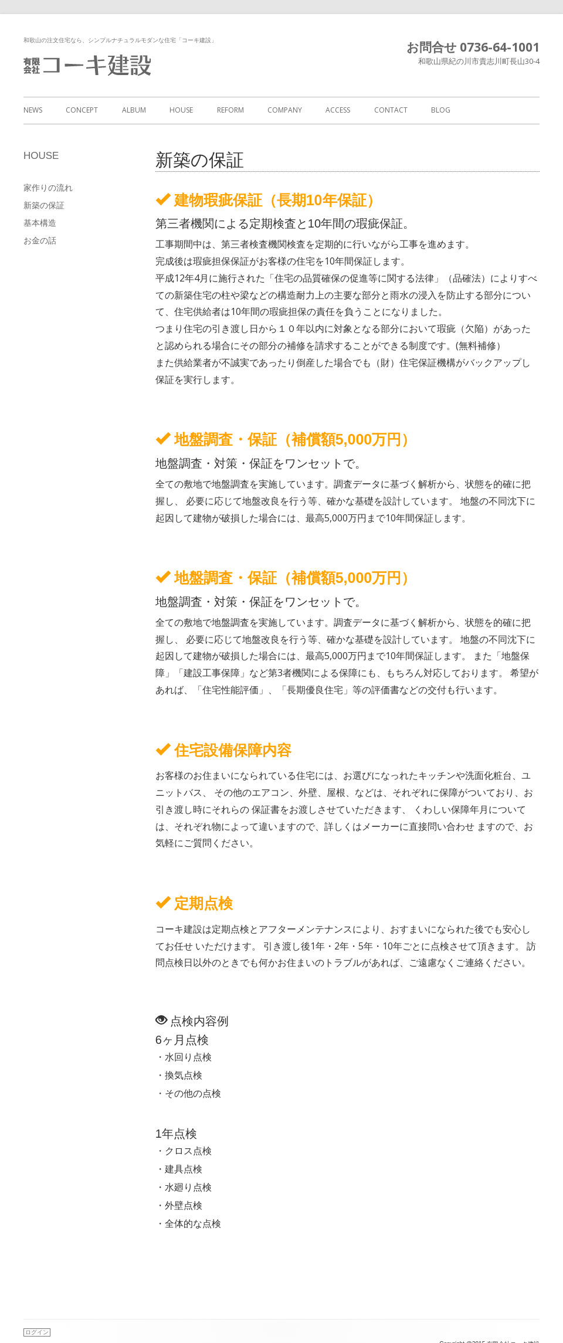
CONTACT (391, 110)
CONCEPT (82, 110)
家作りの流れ (48, 187)
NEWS (32, 110)
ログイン (37, 1332)
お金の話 (39, 240)
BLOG (440, 110)
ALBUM (134, 110)
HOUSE (181, 110)
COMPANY (284, 110)
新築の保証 (44, 205)
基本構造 (39, 222)
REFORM (230, 110)
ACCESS (337, 110)
